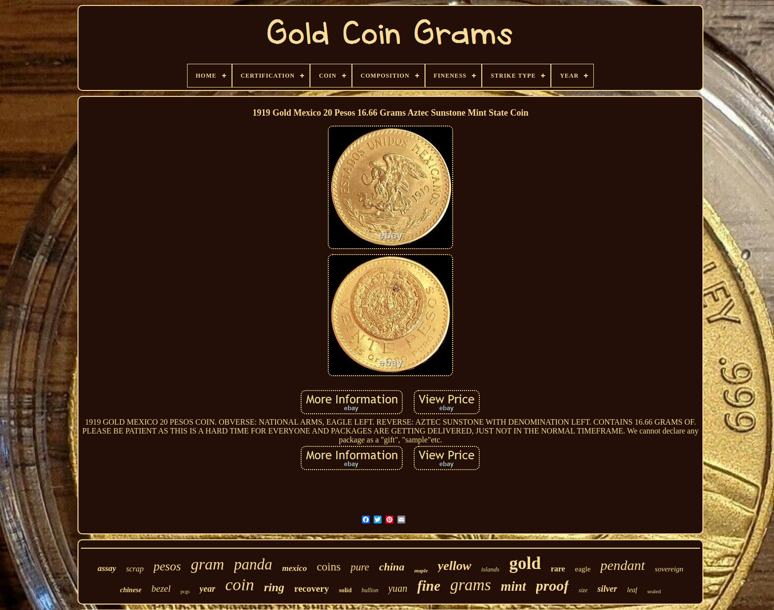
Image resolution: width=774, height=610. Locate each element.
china (391, 567)
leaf (632, 590)
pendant (622, 565)
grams (470, 585)
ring (274, 587)
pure (359, 567)
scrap (135, 569)
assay (107, 568)
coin (239, 584)
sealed (653, 591)
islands (490, 569)
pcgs (185, 591)
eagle (583, 569)
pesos (167, 566)
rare (558, 569)
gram (208, 564)
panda (253, 564)
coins (329, 567)
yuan (397, 588)
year (207, 589)
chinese (131, 590)
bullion (369, 590)
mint (513, 586)
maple (421, 570)
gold (525, 563)
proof (552, 585)
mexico (294, 568)
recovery (311, 588)
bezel (161, 588)
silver (607, 589)
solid (345, 590)
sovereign (669, 569)
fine (428, 586)
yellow (454, 566)
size (583, 590)
